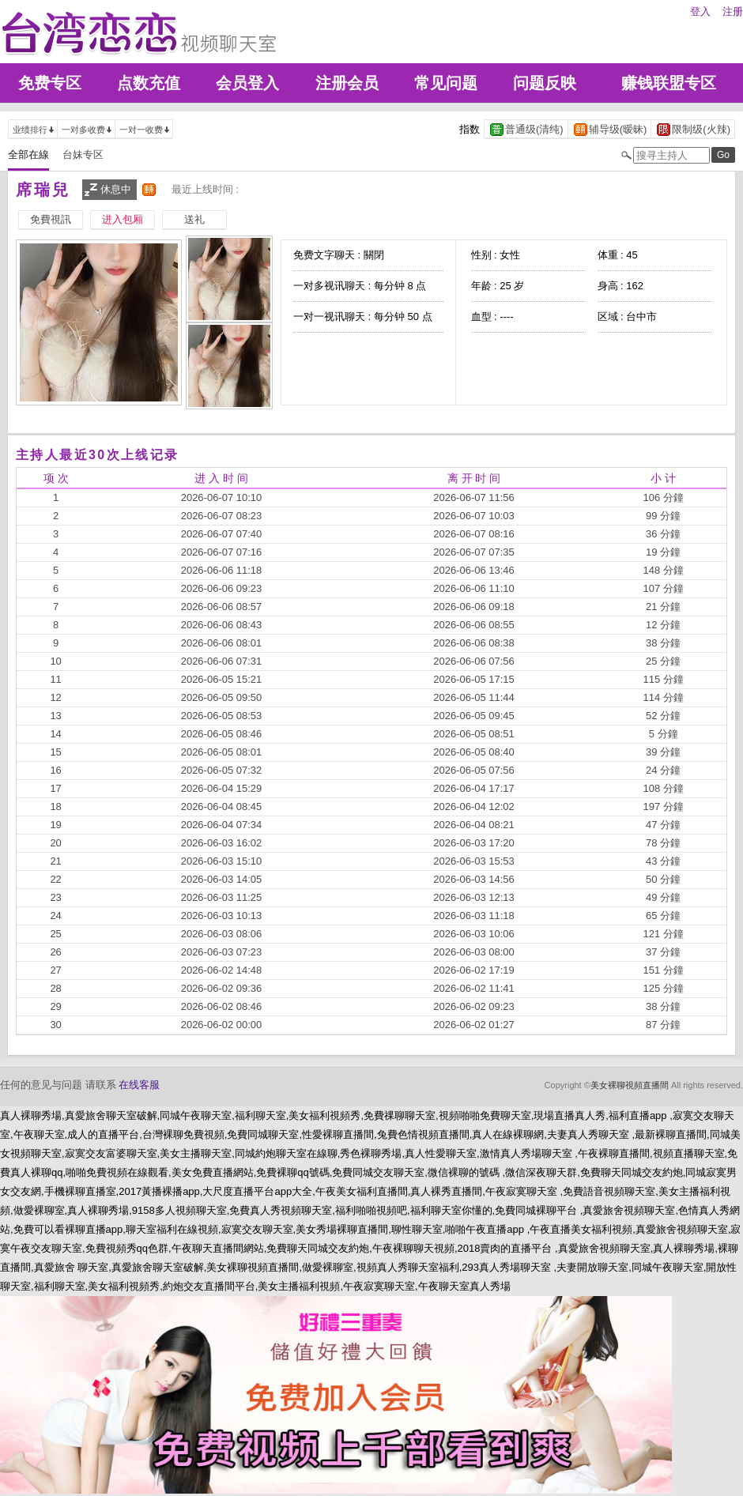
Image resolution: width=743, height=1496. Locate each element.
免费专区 (49, 83)
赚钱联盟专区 (668, 83)
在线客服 (139, 1085)
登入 (700, 11)
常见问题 (445, 83)
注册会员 (347, 83)
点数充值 (148, 83)
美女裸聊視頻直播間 (629, 1085)
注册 (732, 11)
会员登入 (247, 83)
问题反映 (544, 83)
